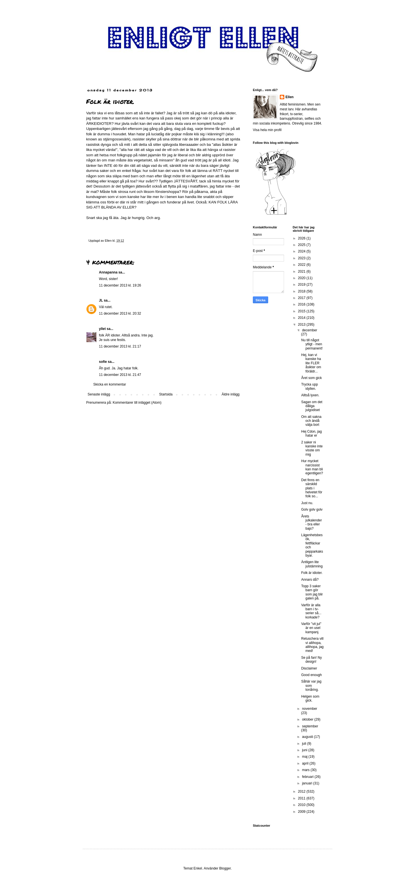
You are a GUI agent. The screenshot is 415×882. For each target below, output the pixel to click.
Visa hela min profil (267, 130)
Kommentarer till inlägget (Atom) (137, 403)
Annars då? (309, 580)
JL (101, 300)
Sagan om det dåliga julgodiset (311, 406)
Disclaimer (309, 668)
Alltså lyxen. (310, 395)
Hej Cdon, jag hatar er (311, 433)
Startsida (165, 394)
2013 (302, 325)
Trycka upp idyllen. (309, 386)
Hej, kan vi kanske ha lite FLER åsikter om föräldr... (311, 363)
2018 (302, 291)
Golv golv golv (311, 509)
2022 (302, 265)
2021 (302, 271)
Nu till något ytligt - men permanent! (312, 344)
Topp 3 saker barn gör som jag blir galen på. (312, 592)
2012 (302, 791)
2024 (302, 251)
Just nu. (307, 503)
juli (304, 744)
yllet (102, 329)
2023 (302, 258)
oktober (308, 719)
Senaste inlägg (99, 394)
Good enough (311, 675)
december (309, 330)
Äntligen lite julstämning (312, 564)
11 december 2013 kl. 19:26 (120, 285)
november (309, 709)
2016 (302, 304)
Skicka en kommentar (109, 384)
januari (307, 783)
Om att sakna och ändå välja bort (311, 421)
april (305, 763)
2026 (302, 238)
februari (308, 777)
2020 (302, 278)
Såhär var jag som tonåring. (311, 685)
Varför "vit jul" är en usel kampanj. (311, 628)
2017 (302, 298)
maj (305, 757)
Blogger (225, 868)
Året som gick (311, 378)
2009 (302, 812)
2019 (302, 285)
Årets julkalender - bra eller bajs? (311, 522)
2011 (302, 798)
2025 (302, 245)
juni (305, 750)
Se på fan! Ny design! (311, 660)
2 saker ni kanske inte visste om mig (312, 448)
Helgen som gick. (310, 698)
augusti (308, 737)
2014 (302, 318)
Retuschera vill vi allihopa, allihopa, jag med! (312, 645)
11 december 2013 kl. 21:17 (120, 346)
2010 (302, 805)
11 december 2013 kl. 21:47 (120, 375)
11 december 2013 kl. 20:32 (120, 313)
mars (306, 770)
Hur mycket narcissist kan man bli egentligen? (312, 467)
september (310, 726)
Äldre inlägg (231, 394)
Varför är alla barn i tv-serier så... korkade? (311, 611)
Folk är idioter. (311, 573)
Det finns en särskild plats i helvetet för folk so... (311, 488)
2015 (302, 311)
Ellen (289, 97)
